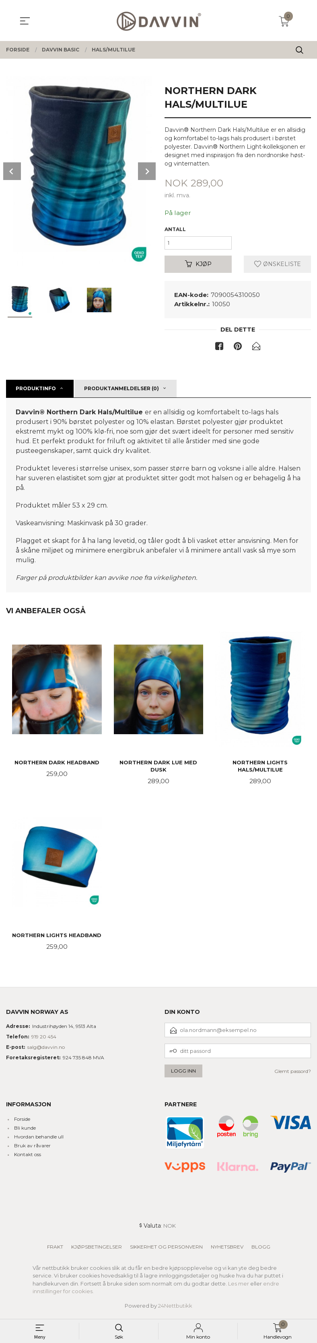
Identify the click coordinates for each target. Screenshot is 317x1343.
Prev (12, 171)
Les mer (238, 1286)
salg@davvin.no (46, 1049)
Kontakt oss (27, 1157)
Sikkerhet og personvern (166, 1249)
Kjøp (198, 265)
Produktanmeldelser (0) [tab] (121, 390)
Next (147, 171)
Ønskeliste (277, 265)
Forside (22, 1122)
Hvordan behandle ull (39, 1139)
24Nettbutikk (175, 1308)
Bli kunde (25, 1131)
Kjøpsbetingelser (96, 1249)
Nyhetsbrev (227, 1249)
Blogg (260, 1249)
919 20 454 (43, 1039)
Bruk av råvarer (32, 1148)
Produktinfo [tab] (36, 390)
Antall (175, 229)
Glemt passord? (292, 1074)
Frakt (55, 1249)
